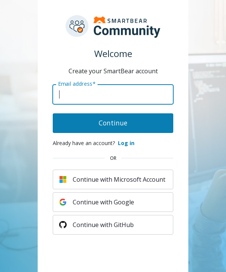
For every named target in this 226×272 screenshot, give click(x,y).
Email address (76, 84)
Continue (113, 122)
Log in (126, 143)
